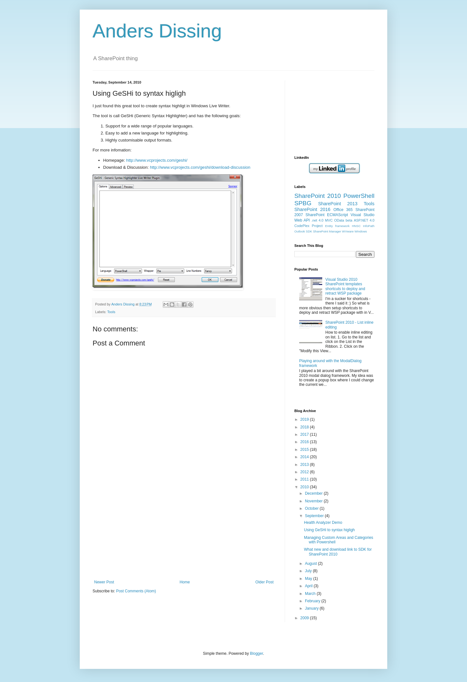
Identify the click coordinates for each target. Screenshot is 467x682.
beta (349, 220)
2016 (305, 442)
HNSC (356, 226)
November (314, 501)
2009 (305, 618)
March (311, 593)
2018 (305, 427)
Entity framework (337, 226)
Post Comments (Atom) (136, 591)
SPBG (302, 203)
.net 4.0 (317, 220)
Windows (361, 231)
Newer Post (104, 582)
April (309, 586)
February (313, 601)
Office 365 (343, 209)
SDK (309, 231)
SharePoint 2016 (312, 209)
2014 (305, 457)
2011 (305, 479)
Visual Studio (362, 215)
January (312, 608)
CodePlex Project (308, 226)
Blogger (256, 653)
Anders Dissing (157, 31)
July (309, 571)
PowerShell (358, 195)
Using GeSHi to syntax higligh (329, 530)
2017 (305, 434)
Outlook (299, 231)
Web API (302, 220)
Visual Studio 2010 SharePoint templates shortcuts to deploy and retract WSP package (345, 286)
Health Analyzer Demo (323, 522)
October (312, 508)
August (311, 563)
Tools (111, 312)
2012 (305, 472)
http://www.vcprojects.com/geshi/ (156, 160)
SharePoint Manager (327, 231)
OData (339, 220)
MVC (329, 220)
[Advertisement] (184, 532)
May (309, 578)
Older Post (264, 582)
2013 (305, 464)
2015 (305, 449)
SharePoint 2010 (317, 195)
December (314, 493)
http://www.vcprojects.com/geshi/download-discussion (200, 167)
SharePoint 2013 (337, 203)
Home (185, 582)
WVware (348, 231)
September (315, 516)
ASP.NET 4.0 (364, 220)
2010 (305, 487)
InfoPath (368, 226)
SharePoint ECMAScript (327, 215)
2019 (305, 419)
